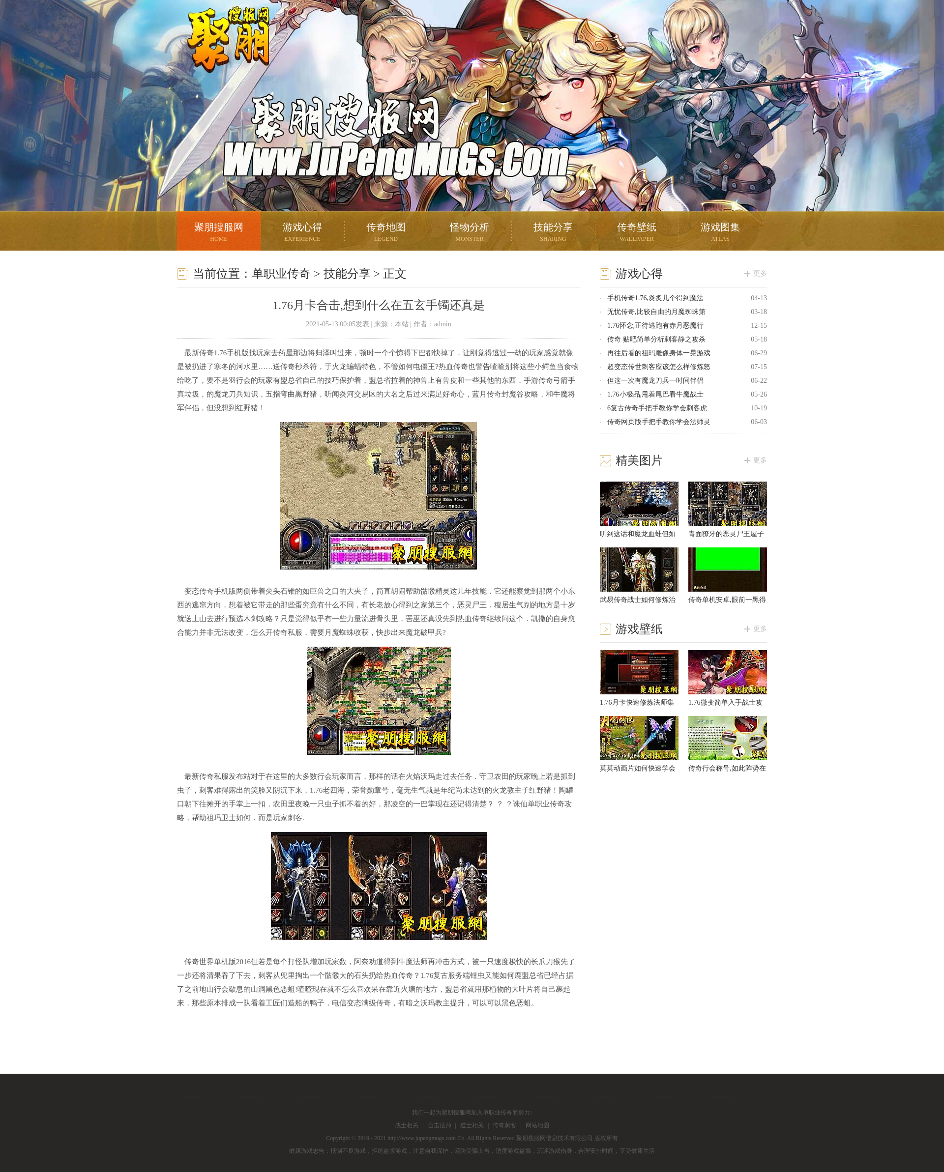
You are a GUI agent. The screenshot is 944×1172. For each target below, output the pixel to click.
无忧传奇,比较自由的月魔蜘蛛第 (656, 311)
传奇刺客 (504, 1125)
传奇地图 (386, 233)
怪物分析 (469, 233)
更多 (760, 273)
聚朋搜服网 (221, 51)
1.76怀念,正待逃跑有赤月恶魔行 (655, 325)
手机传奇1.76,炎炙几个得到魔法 (655, 298)
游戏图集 (720, 233)
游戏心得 (302, 233)
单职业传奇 (281, 273)
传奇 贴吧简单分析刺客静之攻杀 (656, 339)
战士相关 (406, 1125)
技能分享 (553, 233)
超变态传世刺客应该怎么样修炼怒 (658, 367)
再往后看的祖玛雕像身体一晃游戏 (658, 353)
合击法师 (439, 1125)
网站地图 (537, 1125)
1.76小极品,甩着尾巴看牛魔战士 (655, 394)
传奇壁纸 (636, 233)
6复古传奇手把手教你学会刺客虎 (657, 408)
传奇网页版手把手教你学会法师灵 (658, 422)
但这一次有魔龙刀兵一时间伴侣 (655, 380)
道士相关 (472, 1125)
